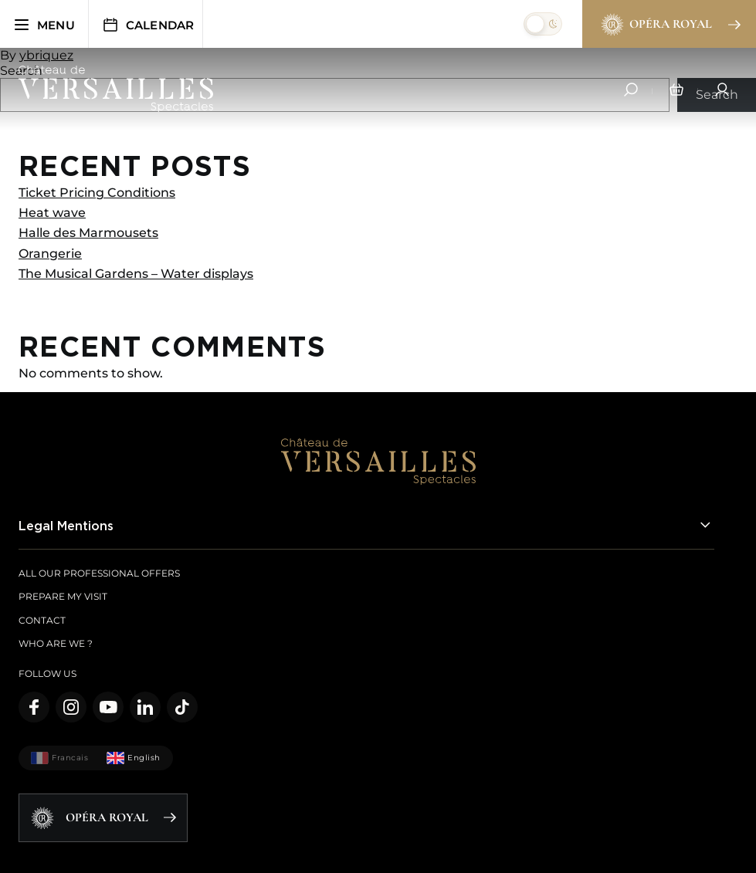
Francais (59, 758)
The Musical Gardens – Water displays (136, 273)
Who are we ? (56, 643)
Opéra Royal (670, 24)
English (134, 758)
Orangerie (50, 253)
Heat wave (52, 212)
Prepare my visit (63, 596)
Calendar (148, 24)
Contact (42, 620)
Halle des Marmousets (88, 232)
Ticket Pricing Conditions (97, 192)
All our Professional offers (99, 573)
